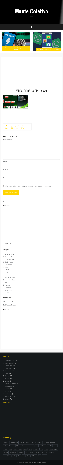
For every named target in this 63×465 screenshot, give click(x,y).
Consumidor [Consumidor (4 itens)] (38, 442)
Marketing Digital (10, 277)
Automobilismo (10, 254)
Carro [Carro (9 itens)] (32, 442)
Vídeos (7, 293)
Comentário (7, 140)
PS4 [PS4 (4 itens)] (39, 452)
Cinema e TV (9, 257)
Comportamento (10, 259)
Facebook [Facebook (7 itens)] (31, 445)
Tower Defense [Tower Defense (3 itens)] (7, 455)
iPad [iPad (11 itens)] (42, 449)
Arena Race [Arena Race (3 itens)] (6, 442)
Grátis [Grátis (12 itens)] (10, 449)
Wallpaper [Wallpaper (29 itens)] (34, 455)
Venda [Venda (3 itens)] (23, 455)
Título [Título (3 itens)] (19, 455)
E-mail (5, 170)
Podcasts (8, 287)
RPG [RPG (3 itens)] (43, 452)
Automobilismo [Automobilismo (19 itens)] (14, 442)
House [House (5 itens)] (20, 449)
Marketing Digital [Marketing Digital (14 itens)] (53, 449)
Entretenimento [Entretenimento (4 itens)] (23, 445)
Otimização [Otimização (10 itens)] (20, 452)
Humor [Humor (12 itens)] (30, 449)
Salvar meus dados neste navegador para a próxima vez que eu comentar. (28, 186)
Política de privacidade (10, 305)
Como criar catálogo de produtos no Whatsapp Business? (48, 49)
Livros (7, 275)
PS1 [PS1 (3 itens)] (36, 452)
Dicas (6, 267)
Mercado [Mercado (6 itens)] (6, 452)
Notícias (7, 285)
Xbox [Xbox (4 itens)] (39, 455)
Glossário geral (8, 302)
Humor (7, 272)
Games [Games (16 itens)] (55, 445)
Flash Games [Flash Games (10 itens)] (43, 445)
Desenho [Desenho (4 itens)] (52, 442)
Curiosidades (9, 262)
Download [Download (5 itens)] (11, 445)
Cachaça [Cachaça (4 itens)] (28, 442)
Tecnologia (8, 290)
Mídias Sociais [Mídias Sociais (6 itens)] (13, 452)
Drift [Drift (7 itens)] (17, 445)
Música (7, 282)
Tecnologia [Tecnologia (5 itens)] (51, 452)
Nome (5, 161)
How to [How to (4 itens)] (25, 449)
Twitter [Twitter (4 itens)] (14, 455)
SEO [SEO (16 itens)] (46, 452)
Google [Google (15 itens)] (5, 449)
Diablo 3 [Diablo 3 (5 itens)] (6, 445)
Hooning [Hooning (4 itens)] (15, 449)
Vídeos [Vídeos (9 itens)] (28, 455)
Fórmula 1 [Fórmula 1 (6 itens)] (49, 445)
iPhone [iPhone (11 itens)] (46, 449)
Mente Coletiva (31, 11)
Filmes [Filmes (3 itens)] (36, 445)
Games (7, 270)
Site (4, 178)
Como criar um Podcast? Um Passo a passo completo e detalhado (16, 48)
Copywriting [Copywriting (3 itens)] (46, 442)
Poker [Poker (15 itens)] (31, 452)
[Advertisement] (31, 72)
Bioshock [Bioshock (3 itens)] (22, 442)
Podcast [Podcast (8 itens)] (27, 452)
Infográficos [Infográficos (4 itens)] (36, 449)
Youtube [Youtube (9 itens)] (44, 455)
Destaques (8, 264)
